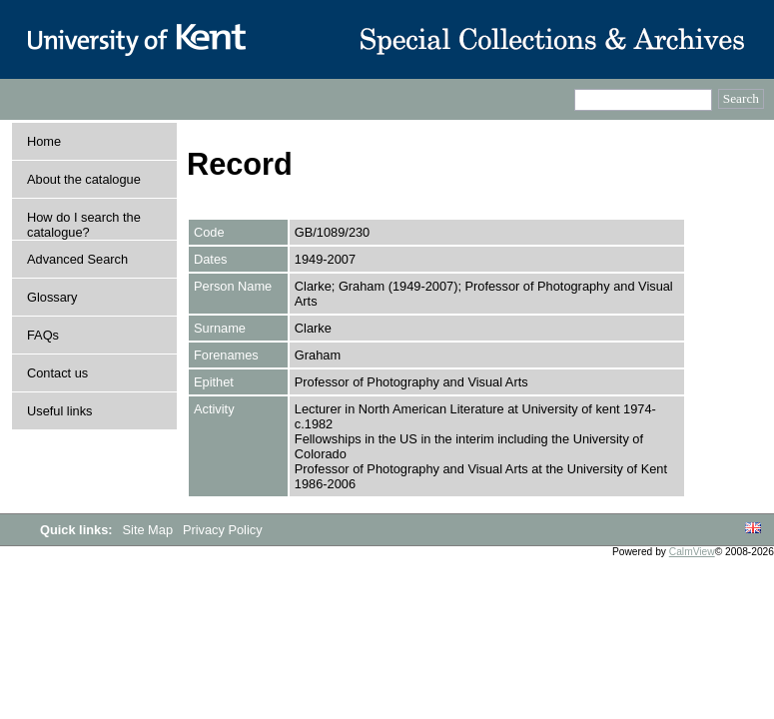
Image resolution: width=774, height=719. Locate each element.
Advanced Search (77, 259)
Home (44, 141)
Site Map (150, 529)
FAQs (43, 335)
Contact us (57, 372)
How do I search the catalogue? (84, 225)
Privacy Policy (223, 529)
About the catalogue (84, 179)
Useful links (59, 410)
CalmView (692, 551)
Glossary (52, 297)
